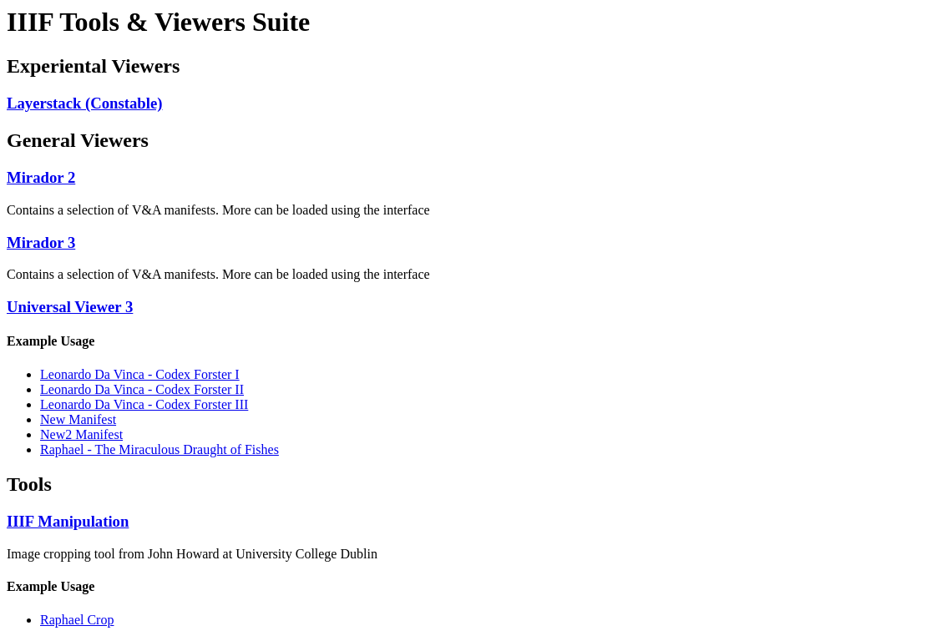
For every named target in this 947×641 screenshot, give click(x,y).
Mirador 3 (41, 242)
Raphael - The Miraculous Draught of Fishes (159, 449)
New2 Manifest (81, 434)
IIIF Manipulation (68, 521)
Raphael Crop (77, 620)
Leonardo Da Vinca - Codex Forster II (142, 389)
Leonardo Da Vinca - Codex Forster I (140, 374)
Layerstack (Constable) (85, 103)
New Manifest (78, 419)
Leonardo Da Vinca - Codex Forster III (144, 404)
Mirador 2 (41, 177)
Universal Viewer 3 (70, 306)
